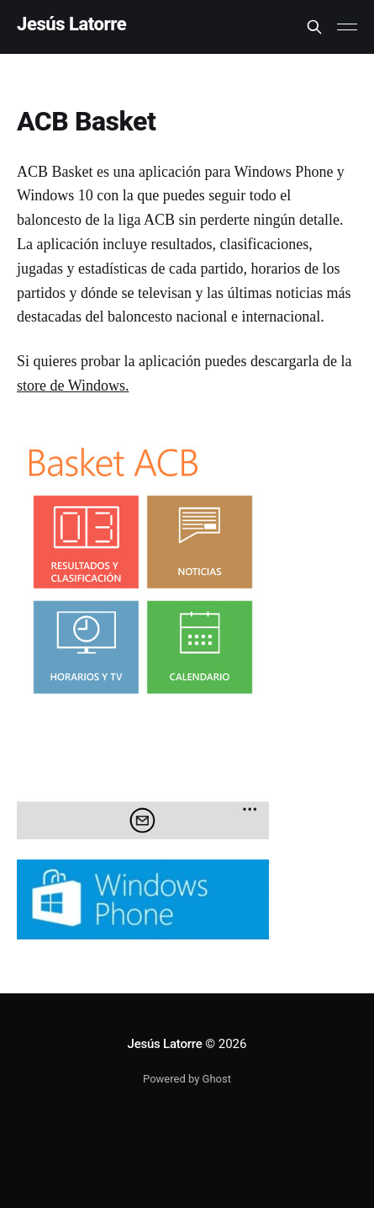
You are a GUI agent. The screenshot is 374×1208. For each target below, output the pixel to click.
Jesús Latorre (71, 25)
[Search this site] (314, 26)
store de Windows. (73, 385)
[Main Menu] (347, 27)
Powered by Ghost (187, 1078)
